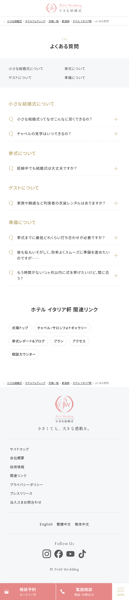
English (46, 524)
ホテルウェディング (35, 21)
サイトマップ (19, 449)
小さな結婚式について (26, 68)
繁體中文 (64, 524)
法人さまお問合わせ (26, 502)
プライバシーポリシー (26, 484)
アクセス (79, 340)
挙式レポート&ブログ (28, 340)
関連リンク (18, 475)
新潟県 (66, 21)
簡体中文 (82, 524)
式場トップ (20, 327)
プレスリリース (21, 493)
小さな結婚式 (14, 21)
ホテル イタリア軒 (82, 21)
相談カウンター (24, 354)
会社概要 (17, 457)
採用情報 (17, 466)
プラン (58, 340)
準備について (74, 77)
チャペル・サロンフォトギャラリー (62, 327)
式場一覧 (53, 21)
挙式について (74, 68)
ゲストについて (20, 77)
